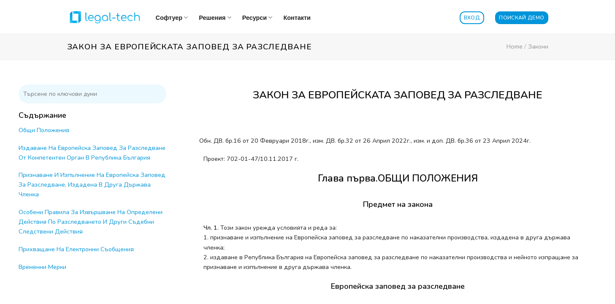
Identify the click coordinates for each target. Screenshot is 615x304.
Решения (215, 18)
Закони (538, 46)
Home (515, 46)
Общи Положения (44, 130)
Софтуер (172, 18)
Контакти (296, 17)
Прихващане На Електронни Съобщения (76, 249)
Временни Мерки (42, 267)
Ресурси (257, 18)
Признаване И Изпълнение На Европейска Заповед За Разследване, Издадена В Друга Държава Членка (92, 184)
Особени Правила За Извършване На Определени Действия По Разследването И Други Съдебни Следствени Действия (91, 222)
